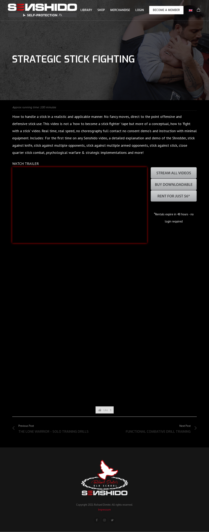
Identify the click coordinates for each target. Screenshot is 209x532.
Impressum (104, 509)
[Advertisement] (104, 390)
